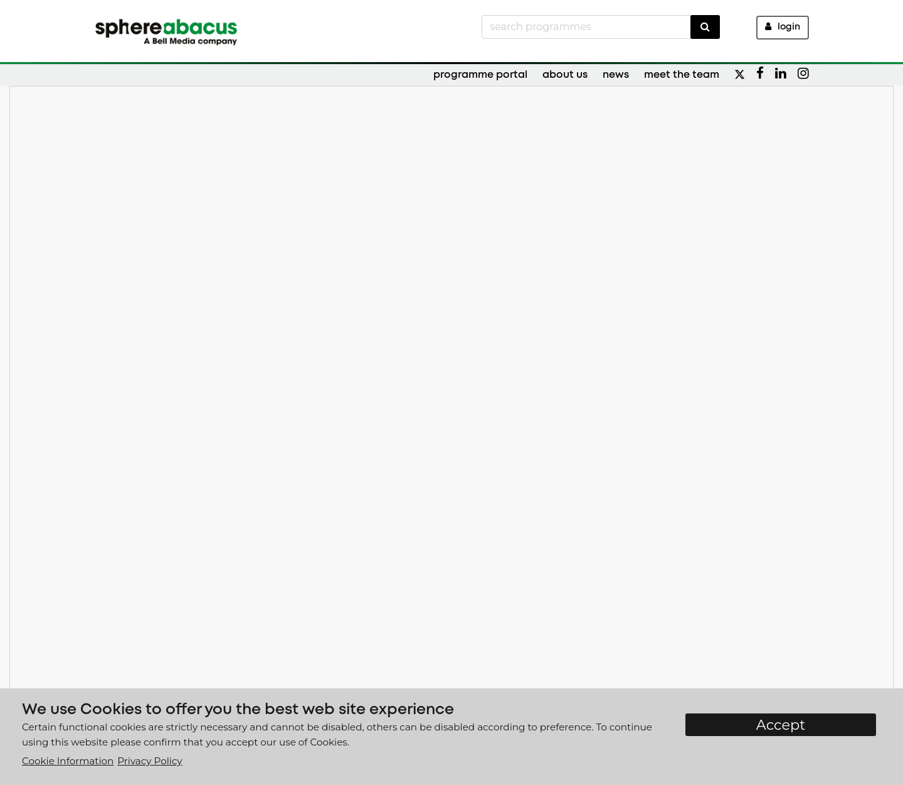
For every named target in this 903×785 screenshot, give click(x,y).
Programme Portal (480, 75)
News (616, 75)
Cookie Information (68, 761)
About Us (565, 75)
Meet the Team (681, 75)
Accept (781, 725)
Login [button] (782, 26)
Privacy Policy (149, 761)
